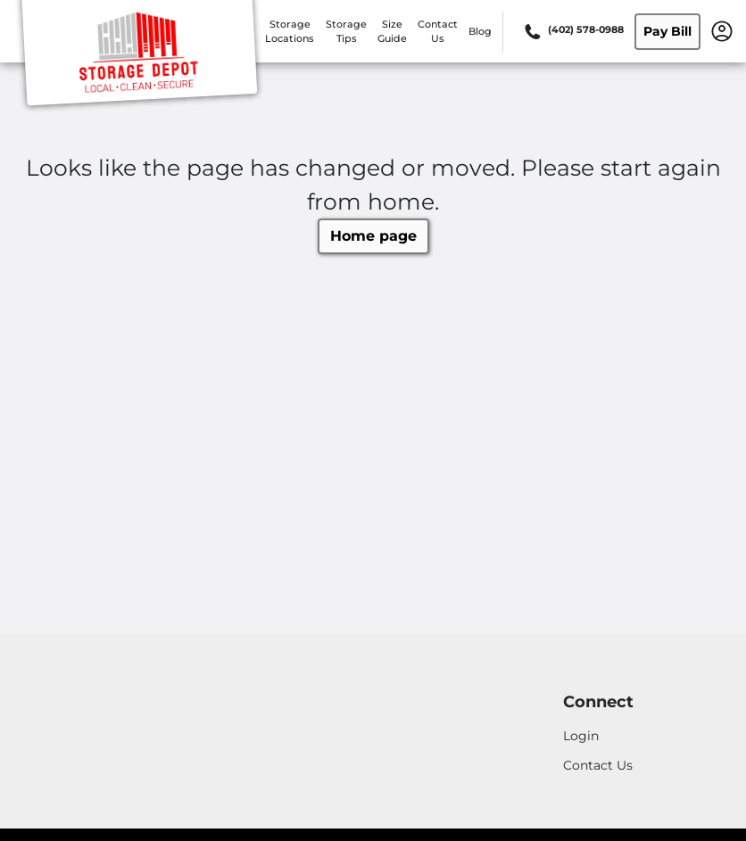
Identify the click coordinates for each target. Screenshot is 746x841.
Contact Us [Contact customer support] (598, 765)
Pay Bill (667, 31)
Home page (373, 235)
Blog (480, 31)
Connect (598, 702)
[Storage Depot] (139, 56)
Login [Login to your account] (581, 736)
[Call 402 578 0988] (572, 31)
